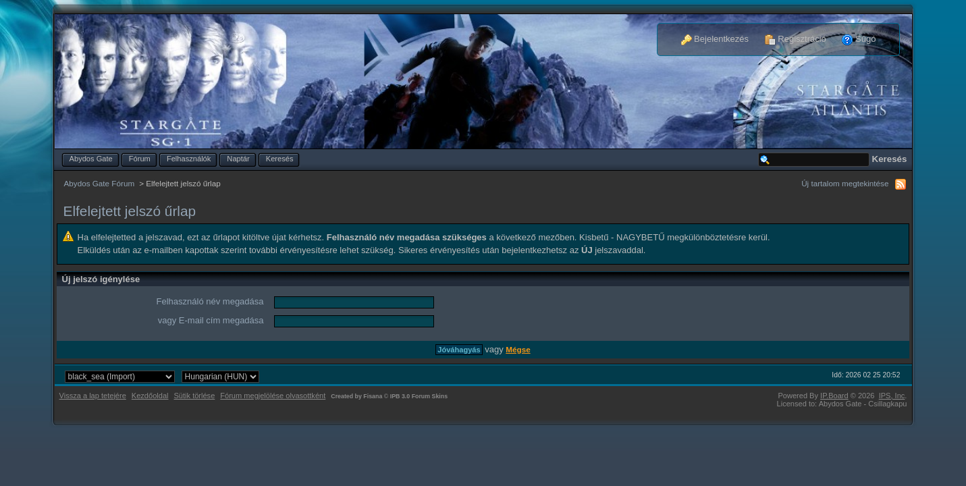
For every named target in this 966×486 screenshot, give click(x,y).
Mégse (518, 349)
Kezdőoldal (150, 396)
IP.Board (834, 396)
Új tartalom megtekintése (844, 183)
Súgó (859, 39)
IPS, (892, 396)
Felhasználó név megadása (210, 301)
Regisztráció (795, 39)
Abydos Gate (91, 159)
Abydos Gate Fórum (99, 183)
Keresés (280, 159)
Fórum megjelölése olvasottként (272, 396)
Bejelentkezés (715, 39)
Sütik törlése (194, 396)
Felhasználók (189, 159)
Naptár (238, 159)
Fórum (140, 159)
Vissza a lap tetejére (92, 396)
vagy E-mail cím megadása (211, 320)
